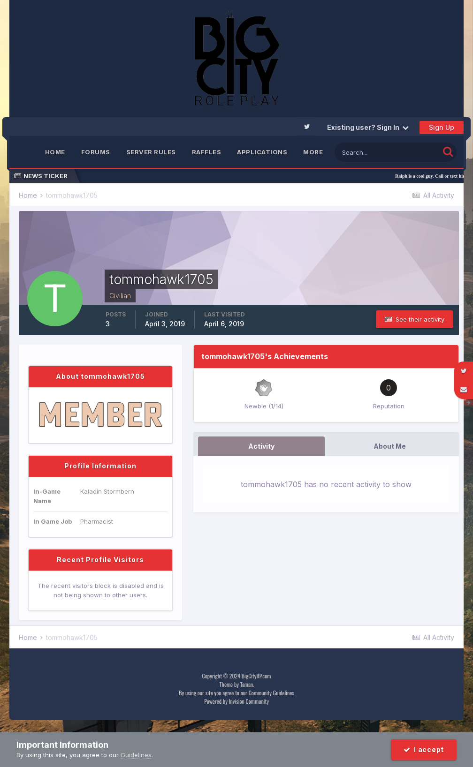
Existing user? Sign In (368, 127)
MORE (313, 152)
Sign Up (441, 127)
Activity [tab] (261, 446)
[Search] (387, 152)
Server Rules (151, 152)
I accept (424, 749)
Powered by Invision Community (236, 701)
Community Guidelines (271, 693)
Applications (262, 152)
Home (55, 152)
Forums (95, 152)
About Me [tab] (390, 446)
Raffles (206, 152)
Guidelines (136, 755)
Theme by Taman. (237, 684)
